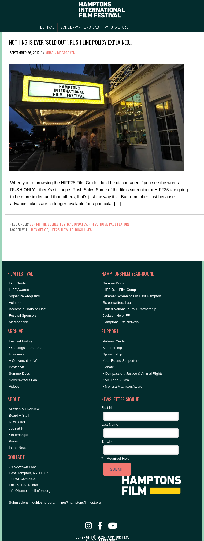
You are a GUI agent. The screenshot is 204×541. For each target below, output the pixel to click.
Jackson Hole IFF (116, 315)
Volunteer (16, 303)
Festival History (21, 341)
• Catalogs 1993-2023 (25, 348)
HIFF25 (93, 224)
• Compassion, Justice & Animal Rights (132, 374)
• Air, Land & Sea (116, 380)
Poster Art (16, 367)
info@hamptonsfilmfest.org (29, 491)
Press (13, 441)
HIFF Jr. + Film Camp (119, 290)
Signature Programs (24, 296)
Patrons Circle (114, 341)
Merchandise (19, 322)
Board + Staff (19, 415)
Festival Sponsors (22, 315)
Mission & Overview (24, 409)
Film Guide (17, 283)
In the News (18, 448)
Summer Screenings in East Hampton (132, 296)
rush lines (83, 229)
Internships (19, 435)
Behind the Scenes (43, 224)
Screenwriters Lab (23, 380)
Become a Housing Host (27, 309)
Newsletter (17, 422)
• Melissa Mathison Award (122, 386)
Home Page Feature (114, 224)
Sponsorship (112, 354)
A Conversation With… (26, 361)
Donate (108, 367)
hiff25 (55, 229)
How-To (67, 229)
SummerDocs (19, 374)
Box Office (39, 229)
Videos (14, 386)
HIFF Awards (19, 290)
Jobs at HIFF (19, 428)
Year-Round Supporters (121, 361)
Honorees (16, 354)
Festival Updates (73, 224)
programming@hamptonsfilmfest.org (72, 502)
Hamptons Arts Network (121, 322)
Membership (112, 348)
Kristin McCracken (60, 52)
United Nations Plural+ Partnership (129, 309)
